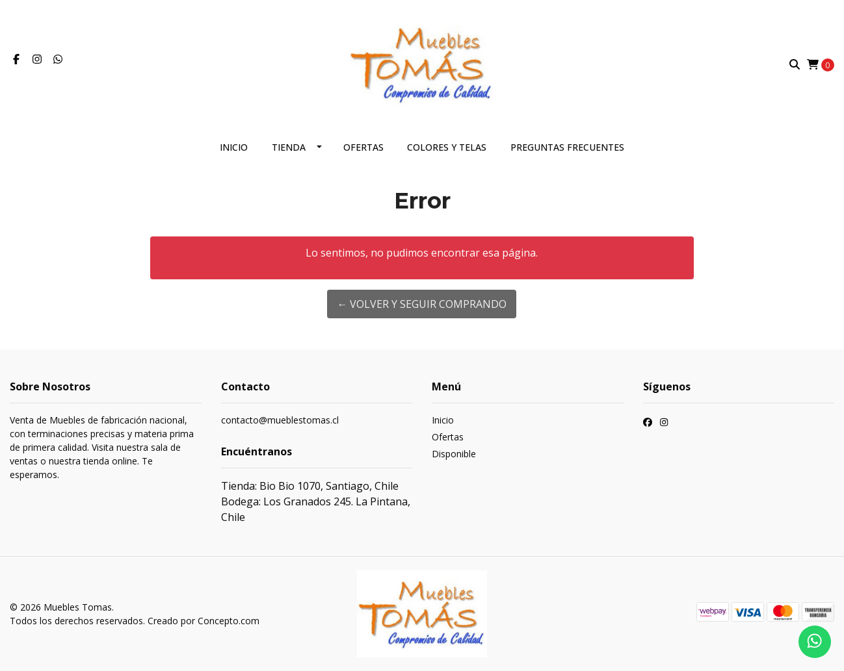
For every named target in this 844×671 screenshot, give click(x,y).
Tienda (289, 147)
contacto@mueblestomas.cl (280, 420)
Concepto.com (228, 620)
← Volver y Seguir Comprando (422, 304)
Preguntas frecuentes (567, 147)
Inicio (234, 147)
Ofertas (363, 147)
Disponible (454, 454)
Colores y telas (446, 147)
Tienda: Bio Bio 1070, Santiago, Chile (310, 486)
